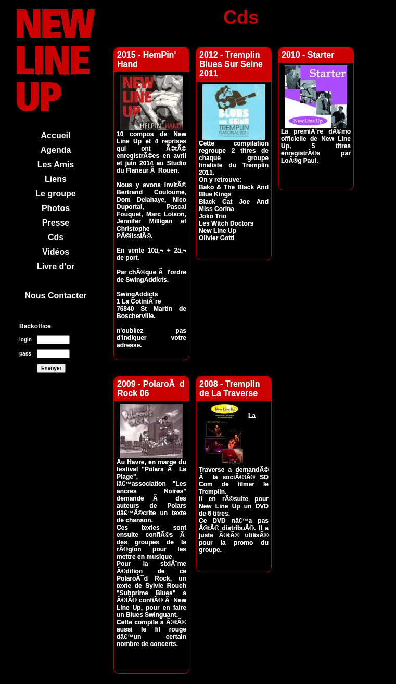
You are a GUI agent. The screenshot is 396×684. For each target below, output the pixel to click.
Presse (56, 222)
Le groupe (55, 193)
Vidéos (55, 251)
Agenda (56, 150)
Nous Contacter (55, 295)
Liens (56, 179)
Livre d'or (55, 266)
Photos (56, 208)
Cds (55, 237)
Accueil (56, 135)
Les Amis (55, 164)
